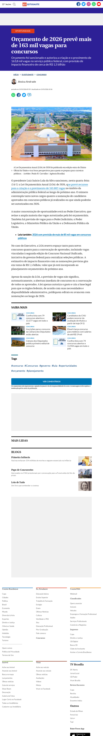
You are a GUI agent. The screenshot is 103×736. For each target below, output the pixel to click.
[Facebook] (78, 5)
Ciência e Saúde (8, 626)
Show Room (6, 689)
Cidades (5, 597)
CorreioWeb (75, 589)
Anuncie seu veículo (43, 671)
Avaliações (40, 678)
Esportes (5, 619)
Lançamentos (7, 678)
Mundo (5, 612)
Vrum (38, 662)
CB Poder (73, 677)
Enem (38, 608)
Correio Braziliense (10, 589)
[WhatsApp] (94, 5)
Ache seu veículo (42, 667)
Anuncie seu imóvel (9, 671)
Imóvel (5, 662)
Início (16, 75)
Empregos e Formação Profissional (83, 614)
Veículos (73, 610)
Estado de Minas (76, 711)
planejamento (36, 370)
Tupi (71, 722)
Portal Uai (74, 715)
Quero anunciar (76, 603)
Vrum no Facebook (43, 689)
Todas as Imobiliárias (10, 703)
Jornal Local (74, 673)
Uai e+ (72, 718)
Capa (4, 594)
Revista (73, 693)
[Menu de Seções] (6, 4)
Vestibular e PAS (42, 619)
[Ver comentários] (29, 96)
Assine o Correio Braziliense (80, 652)
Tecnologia (6, 637)
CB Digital (74, 641)
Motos (38, 685)
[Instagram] (89, 5)
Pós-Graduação (42, 630)
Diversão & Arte (8, 615)
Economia (6, 608)
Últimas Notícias (42, 612)
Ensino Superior (42, 597)
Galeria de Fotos (8, 696)
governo (45, 365)
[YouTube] (99, 5)
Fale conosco (41, 633)
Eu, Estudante (42, 589)
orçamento (19, 370)
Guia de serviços (8, 685)
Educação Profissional (44, 626)
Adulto (72, 618)
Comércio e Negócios (78, 625)
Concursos (41, 75)
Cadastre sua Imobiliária (11, 707)
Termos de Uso (8, 655)
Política (5, 601)
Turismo (5, 640)
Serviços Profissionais (78, 621)
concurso (18, 365)
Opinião (5, 630)
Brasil (4, 605)
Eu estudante (27, 75)
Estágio (39, 605)
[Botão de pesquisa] (14, 4)
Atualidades (74, 697)
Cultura (39, 615)
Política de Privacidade (10, 652)
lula (55, 365)
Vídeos (38, 681)
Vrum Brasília (75, 680)
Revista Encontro (77, 685)
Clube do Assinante (77, 649)
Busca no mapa (8, 674)
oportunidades (68, 365)
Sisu (37, 622)
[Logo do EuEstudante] (33, 4)
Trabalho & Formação (44, 601)
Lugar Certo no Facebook (11, 699)
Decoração (6, 692)
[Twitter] (84, 5)
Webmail (73, 594)
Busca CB (73, 645)
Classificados (75, 599)
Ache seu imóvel (8, 667)
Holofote (5, 633)
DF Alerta (74, 670)
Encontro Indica (76, 701)
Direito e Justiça (8, 622)
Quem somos (7, 648)
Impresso (74, 630)
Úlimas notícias (8, 681)
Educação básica (42, 594)
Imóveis (73, 607)
